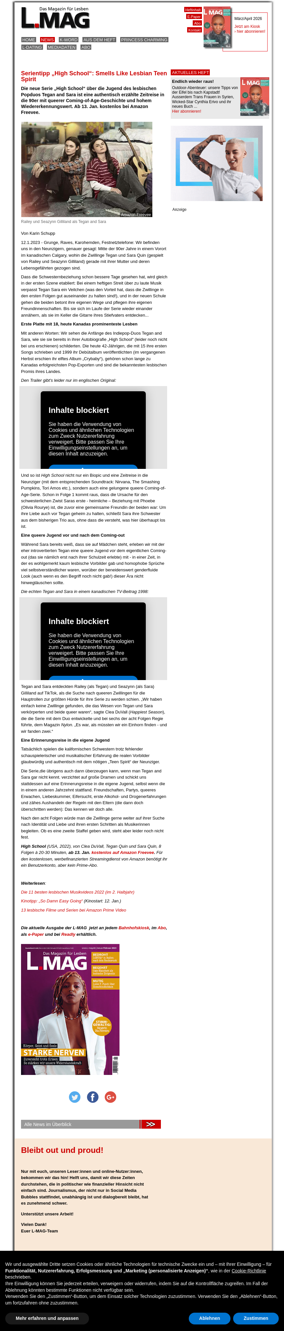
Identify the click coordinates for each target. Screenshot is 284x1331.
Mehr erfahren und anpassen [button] (47, 1318)
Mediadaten (62, 47)
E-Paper (194, 17)
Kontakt (194, 30)
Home (28, 39)
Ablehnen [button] (209, 1318)
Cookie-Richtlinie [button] (248, 1270)
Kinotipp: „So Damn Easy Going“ (52, 900)
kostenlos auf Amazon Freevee (123, 852)
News (47, 39)
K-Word (68, 39)
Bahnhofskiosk (134, 927)
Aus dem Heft (99, 39)
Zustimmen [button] (256, 1318)
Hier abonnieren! (186, 111)
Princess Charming (144, 39)
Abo (85, 47)
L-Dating (32, 47)
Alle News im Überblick (47, 1124)
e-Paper (36, 934)
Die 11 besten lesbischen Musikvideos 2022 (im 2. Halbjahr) (77, 892)
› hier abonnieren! (249, 31)
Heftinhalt (193, 10)
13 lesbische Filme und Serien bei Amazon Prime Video (73, 910)
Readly (68, 934)
